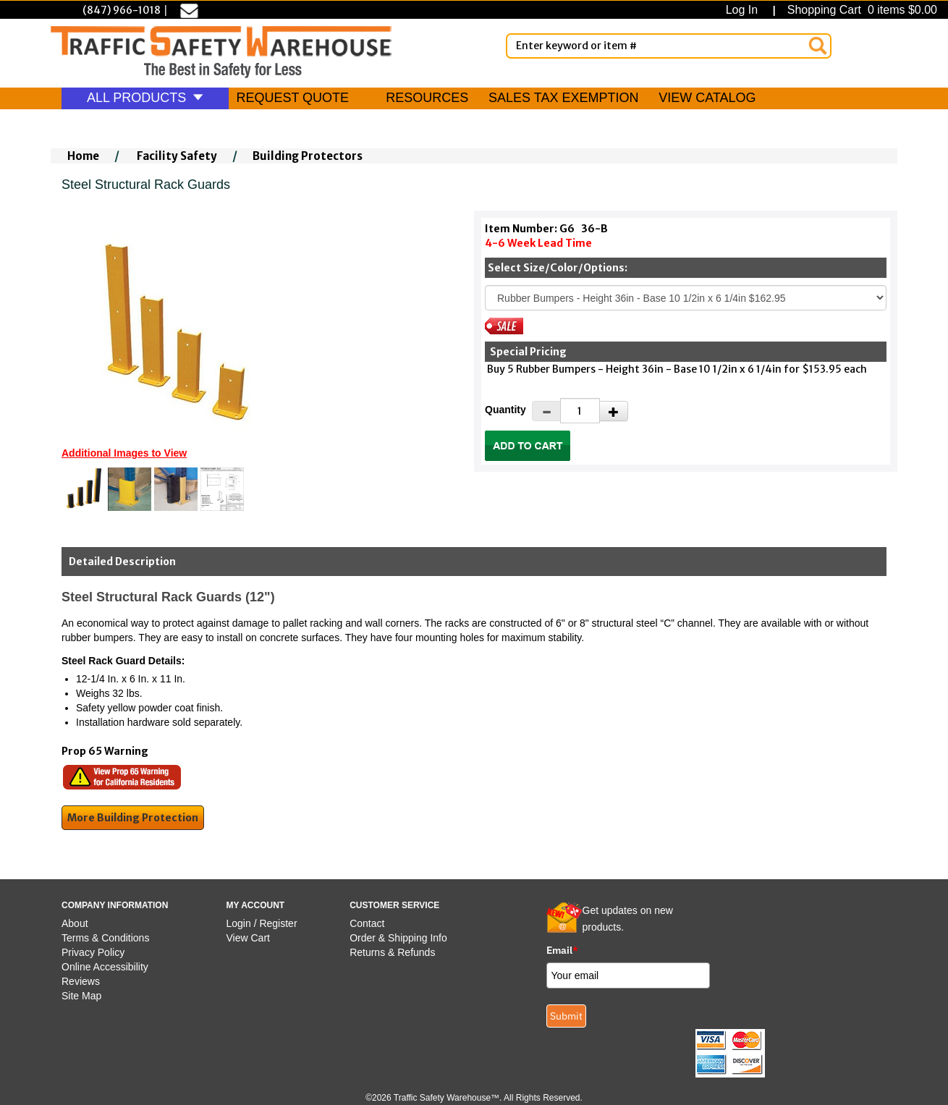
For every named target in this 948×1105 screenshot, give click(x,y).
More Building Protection (132, 817)
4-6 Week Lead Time (538, 243)
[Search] (818, 45)
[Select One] (685, 297)
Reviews (81, 981)
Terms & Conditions (105, 938)
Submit (566, 1016)
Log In (745, 10)
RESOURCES (427, 97)
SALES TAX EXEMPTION (563, 97)
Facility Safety (177, 156)
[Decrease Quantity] (546, 411)
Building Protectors (308, 156)
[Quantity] (580, 410)
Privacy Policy (93, 952)
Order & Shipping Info (398, 938)
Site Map (81, 996)
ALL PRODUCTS (145, 97)
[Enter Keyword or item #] (668, 46)
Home (83, 156)
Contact (367, 923)
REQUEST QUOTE (292, 97)
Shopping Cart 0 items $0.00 (860, 10)
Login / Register (262, 923)
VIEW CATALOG (707, 97)
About (75, 923)
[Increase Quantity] (613, 411)
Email (562, 950)
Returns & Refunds (392, 952)
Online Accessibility (105, 967)
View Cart (248, 938)
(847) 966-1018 (121, 10)
